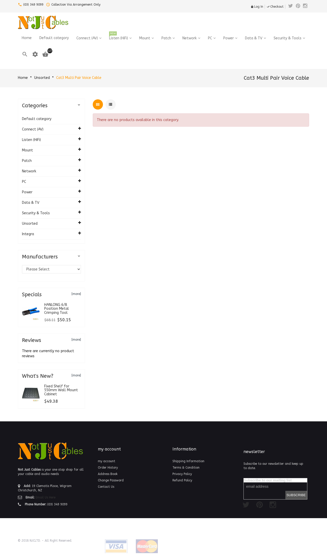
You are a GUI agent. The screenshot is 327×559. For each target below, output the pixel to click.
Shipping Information (188, 461)
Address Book (108, 474)
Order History (108, 467)
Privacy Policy (182, 474)
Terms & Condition (186, 467)
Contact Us (106, 487)
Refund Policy (182, 480)
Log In (257, 6)
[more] (76, 294)
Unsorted (42, 78)
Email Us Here (45, 497)
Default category (36, 119)
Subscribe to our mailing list (268, 480)
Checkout (275, 6)
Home (23, 78)
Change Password (111, 480)
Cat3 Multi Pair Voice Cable (78, 78)
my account (106, 461)
